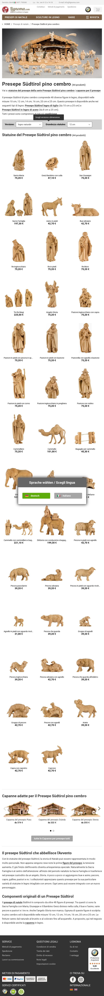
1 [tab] (50, 830)
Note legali (42, 959)
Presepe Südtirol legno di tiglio (41, 105)
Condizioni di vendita (46, 947)
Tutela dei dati (43, 951)
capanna (29, 922)
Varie (71, 17)
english (75, 989)
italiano (67, 495)
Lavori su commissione (13, 959)
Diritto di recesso (45, 955)
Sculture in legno (48, 17)
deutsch (35, 495)
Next (99, 808)
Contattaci (41, 7)
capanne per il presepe (88, 90)
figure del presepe (72, 863)
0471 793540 (22, 2)
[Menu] (99, 949)
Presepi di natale (16, 17)
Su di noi (74, 947)
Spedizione (71, 7)
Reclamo (6, 955)
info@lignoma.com (72, 2)
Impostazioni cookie (46, 964)
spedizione (51, 113)
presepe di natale (13, 902)
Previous (4, 808)
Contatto (74, 951)
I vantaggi (74, 955)
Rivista (94, 17)
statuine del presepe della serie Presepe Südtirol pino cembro (41, 90)
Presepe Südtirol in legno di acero (20, 109)
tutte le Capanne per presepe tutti (52, 838)
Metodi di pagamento (56, 7)
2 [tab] (53, 830)
